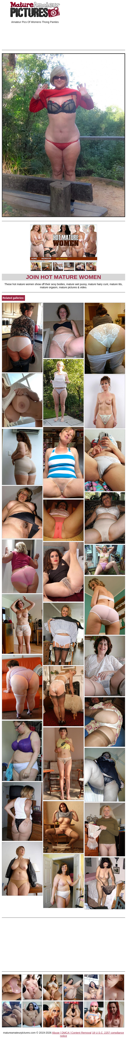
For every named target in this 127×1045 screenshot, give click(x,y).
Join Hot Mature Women (63, 277)
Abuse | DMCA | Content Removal (71, 1032)
